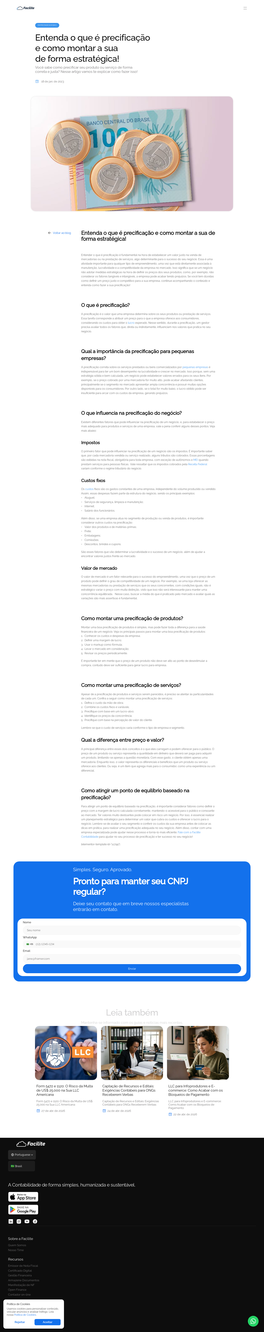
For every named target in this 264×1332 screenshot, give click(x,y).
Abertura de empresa (102, 1253)
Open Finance (57, 1277)
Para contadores (99, 1268)
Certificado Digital (60, 1258)
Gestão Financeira (60, 1263)
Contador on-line (59, 1282)
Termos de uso (137, 1253)
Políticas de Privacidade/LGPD (140, 1260)
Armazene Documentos (64, 1268)
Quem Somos (17, 1253)
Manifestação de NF (61, 1273)
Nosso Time (16, 1258)
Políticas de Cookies (141, 1266)
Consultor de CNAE (101, 1263)
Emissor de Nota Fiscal (63, 1253)
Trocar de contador (100, 1258)
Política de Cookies (25, 1314)
